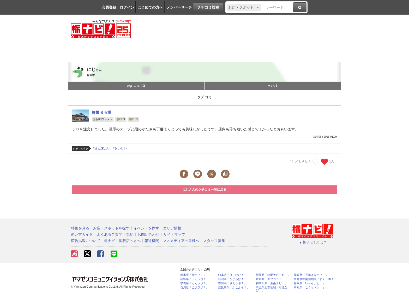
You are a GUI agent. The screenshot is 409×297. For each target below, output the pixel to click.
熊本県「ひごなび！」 (232, 275)
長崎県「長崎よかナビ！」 (311, 275)
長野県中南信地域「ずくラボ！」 (315, 279)
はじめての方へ (150, 7)
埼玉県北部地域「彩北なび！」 (271, 289)
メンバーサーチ (179, 7)
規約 (130, 234)
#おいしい (120, 148)
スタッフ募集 (214, 241)
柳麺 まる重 (101, 112)
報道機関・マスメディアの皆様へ (172, 241)
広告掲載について (85, 241)
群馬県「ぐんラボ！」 (194, 283)
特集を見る (80, 228)
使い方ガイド (82, 234)
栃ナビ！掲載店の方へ (122, 241)
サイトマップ (174, 234)
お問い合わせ (148, 234)
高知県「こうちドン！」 (309, 287)
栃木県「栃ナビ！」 (193, 275)
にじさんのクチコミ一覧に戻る (204, 189)
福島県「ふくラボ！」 (194, 279)
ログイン (127, 7)
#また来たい (101, 148)
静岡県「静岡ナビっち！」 (273, 275)
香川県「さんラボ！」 (232, 283)
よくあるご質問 (109, 234)
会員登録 (109, 7)
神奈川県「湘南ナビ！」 (271, 283)
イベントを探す (146, 228)
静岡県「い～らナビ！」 (309, 283)
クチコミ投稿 (208, 7)
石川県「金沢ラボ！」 (194, 287)
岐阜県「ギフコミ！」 (270, 279)
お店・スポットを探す (111, 228)
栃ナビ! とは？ (312, 242)
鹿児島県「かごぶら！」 (234, 287)
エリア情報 (172, 228)
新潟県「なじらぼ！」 (232, 279)
